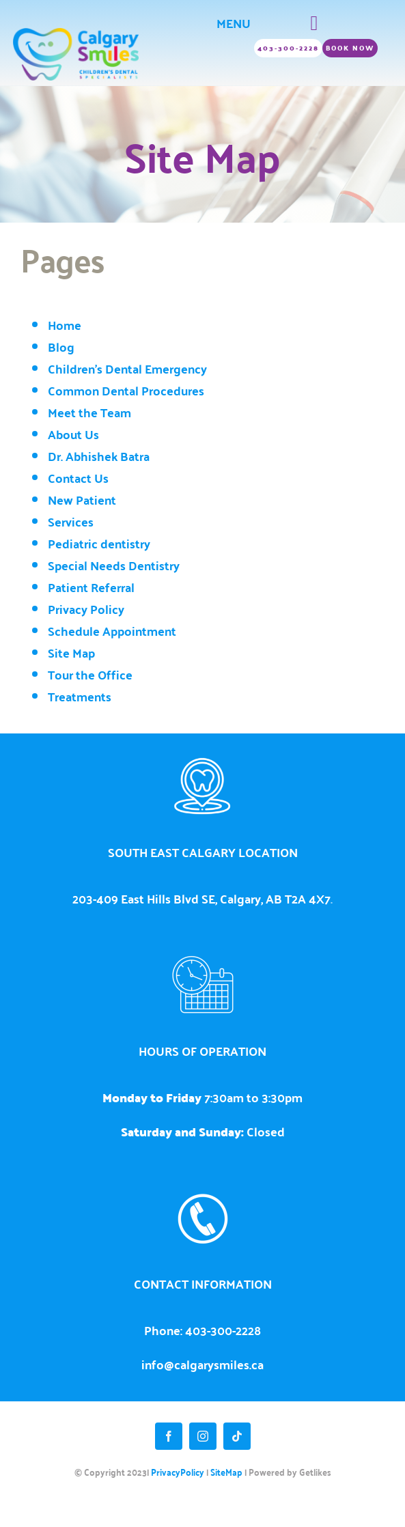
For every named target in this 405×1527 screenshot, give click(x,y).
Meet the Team (89, 412)
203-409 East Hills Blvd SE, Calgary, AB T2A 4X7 (201, 898)
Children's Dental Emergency (127, 369)
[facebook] (168, 1436)
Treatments (79, 697)
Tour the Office (90, 675)
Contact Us (78, 478)
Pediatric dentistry (99, 544)
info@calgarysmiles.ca (202, 1364)
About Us (73, 434)
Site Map (71, 653)
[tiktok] (237, 1436)
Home (64, 325)
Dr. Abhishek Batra (99, 456)
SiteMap (226, 1472)
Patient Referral (91, 587)
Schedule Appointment (112, 631)
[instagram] (203, 1436)
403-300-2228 (223, 1330)
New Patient (82, 500)
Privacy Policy (86, 609)
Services (71, 522)
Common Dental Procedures (126, 391)
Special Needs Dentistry (114, 565)
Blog (61, 347)
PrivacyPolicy (177, 1472)
